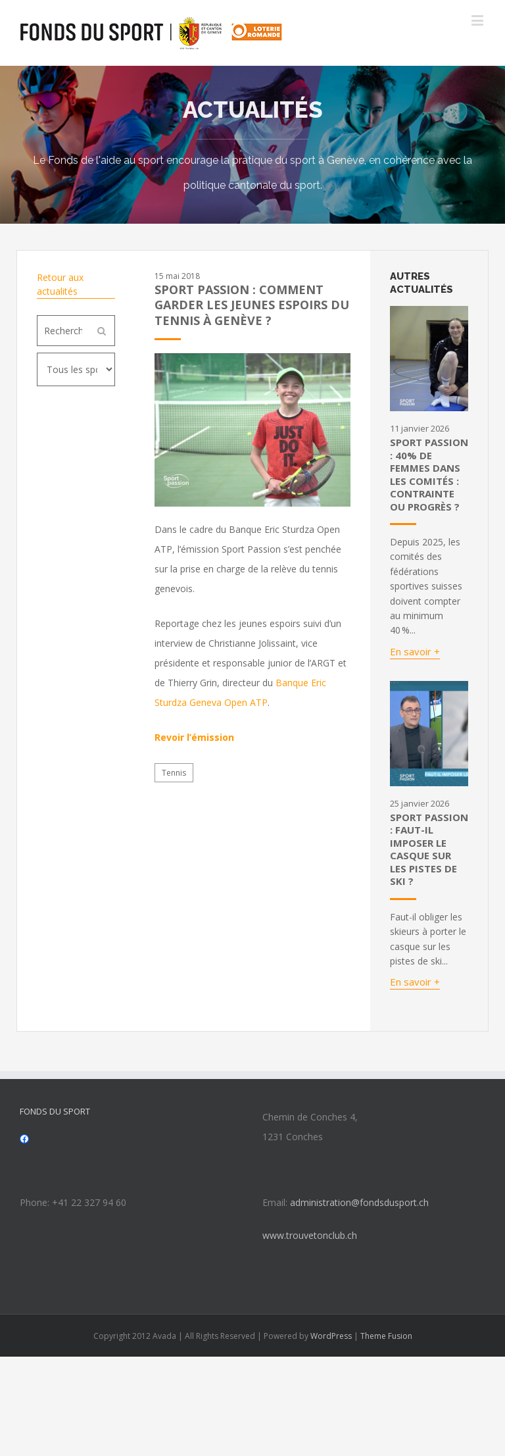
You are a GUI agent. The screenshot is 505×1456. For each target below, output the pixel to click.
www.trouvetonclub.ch (309, 1235)
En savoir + (415, 651)
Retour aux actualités (60, 284)
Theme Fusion (386, 1336)
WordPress (331, 1336)
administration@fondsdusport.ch (359, 1202)
